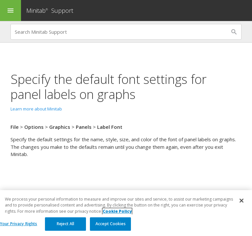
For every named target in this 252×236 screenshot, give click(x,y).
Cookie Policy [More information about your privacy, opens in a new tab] (117, 211)
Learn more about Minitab (36, 109)
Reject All (65, 224)
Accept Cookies (110, 224)
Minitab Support (49, 10)
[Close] (241, 201)
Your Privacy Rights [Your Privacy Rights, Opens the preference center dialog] (18, 224)
